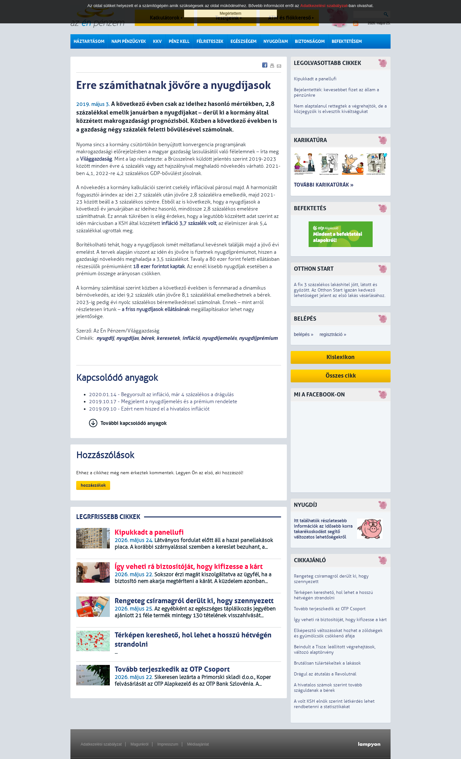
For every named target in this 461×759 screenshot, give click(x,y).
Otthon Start (314, 269)
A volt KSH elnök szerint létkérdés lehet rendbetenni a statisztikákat (334, 704)
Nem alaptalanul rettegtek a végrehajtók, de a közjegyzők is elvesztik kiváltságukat (340, 108)
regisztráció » (332, 334)
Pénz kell (179, 41)
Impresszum (167, 744)
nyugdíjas (127, 338)
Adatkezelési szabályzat (101, 744)
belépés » (303, 334)
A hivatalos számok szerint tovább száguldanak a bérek (328, 687)
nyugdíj (105, 338)
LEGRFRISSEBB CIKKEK (108, 517)
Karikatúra (310, 140)
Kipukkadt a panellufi (315, 79)
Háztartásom (89, 41)
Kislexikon (341, 357)
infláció (191, 338)
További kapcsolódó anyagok (134, 423)
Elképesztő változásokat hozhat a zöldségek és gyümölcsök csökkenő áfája (338, 633)
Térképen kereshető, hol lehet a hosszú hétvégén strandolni (333, 595)
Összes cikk (341, 375)
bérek (147, 338)
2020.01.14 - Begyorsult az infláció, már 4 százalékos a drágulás (161, 394)
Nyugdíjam (275, 41)
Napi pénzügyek (128, 41)
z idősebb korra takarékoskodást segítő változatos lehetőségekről (323, 531)
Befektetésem (347, 41)
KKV (157, 41)
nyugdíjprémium (258, 338)
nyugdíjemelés (219, 338)
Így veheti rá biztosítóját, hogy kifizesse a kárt (340, 619)
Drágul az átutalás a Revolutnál (325, 674)
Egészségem (243, 41)
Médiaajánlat (198, 744)
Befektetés (310, 208)
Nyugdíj (305, 505)
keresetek (168, 338)
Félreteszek (210, 41)
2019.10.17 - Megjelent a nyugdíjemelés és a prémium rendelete (163, 401)
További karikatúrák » (323, 185)
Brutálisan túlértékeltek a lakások (327, 663)
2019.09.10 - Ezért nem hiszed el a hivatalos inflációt (149, 409)
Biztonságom (310, 41)
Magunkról (140, 744)
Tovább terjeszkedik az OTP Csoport (330, 608)
